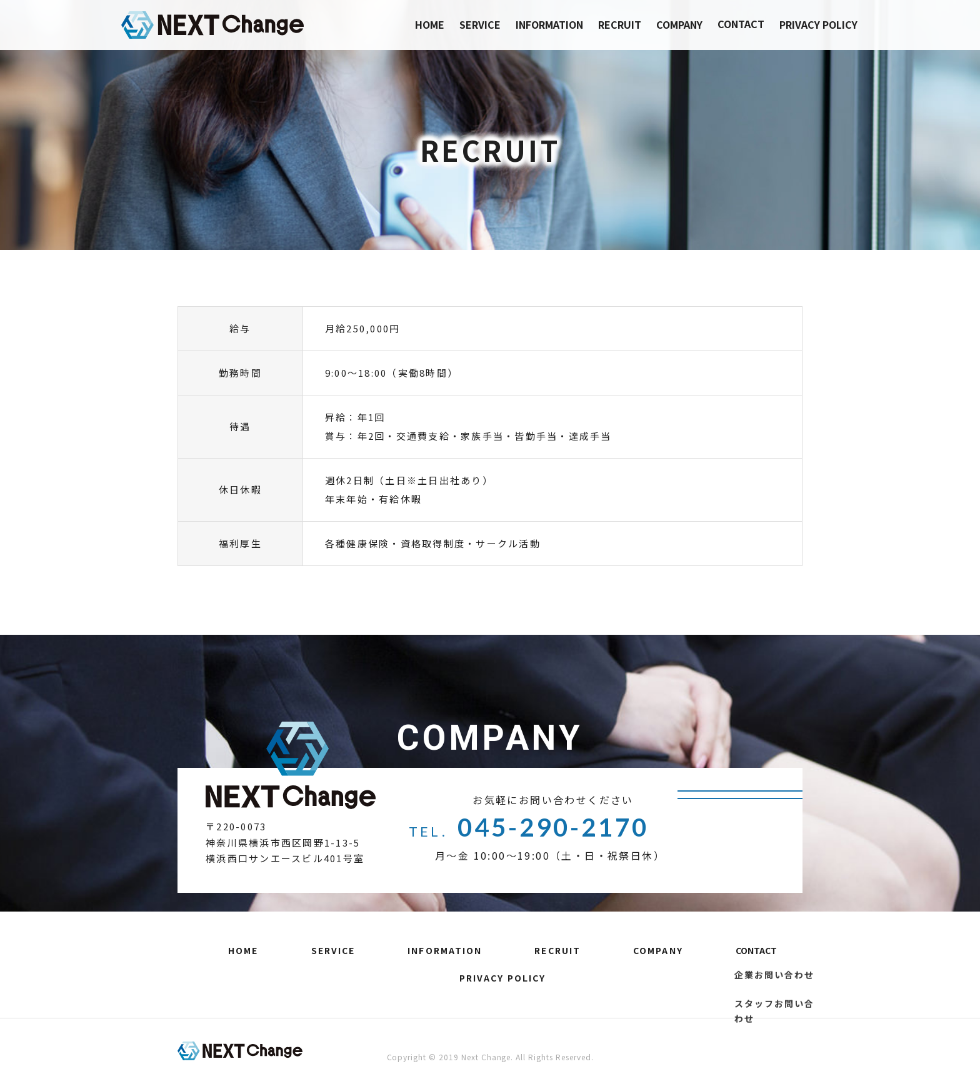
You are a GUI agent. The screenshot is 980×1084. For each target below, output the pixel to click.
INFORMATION (549, 24)
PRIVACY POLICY (818, 24)
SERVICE (480, 24)
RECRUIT (619, 24)
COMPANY (679, 24)
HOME (429, 24)
